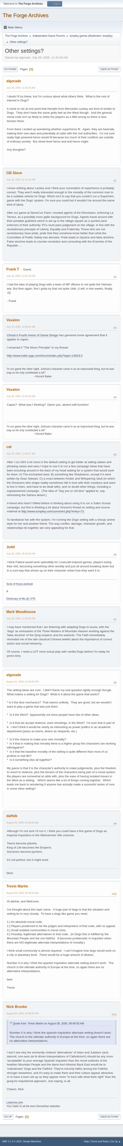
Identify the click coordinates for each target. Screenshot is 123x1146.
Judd (10, 547)
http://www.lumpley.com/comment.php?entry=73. (53, 511)
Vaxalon (13, 320)
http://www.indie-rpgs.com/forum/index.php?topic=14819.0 (44, 355)
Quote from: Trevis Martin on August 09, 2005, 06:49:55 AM (48, 1023)
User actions (109, 69)
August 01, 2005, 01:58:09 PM (22, 681)
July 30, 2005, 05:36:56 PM (20, 553)
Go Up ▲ (116, 1141)
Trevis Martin (17, 886)
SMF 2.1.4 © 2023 (12, 1141)
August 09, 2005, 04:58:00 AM (22, 822)
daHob (11, 816)
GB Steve (14, 173)
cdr (9, 447)
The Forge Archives (25, 15)
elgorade (13, 81)
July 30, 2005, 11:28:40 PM (20, 618)
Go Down (10, 69)
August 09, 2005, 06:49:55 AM (22, 893)
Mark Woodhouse (21, 612)
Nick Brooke (16, 1007)
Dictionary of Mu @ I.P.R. (21, 598)
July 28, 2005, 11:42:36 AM (20, 87)
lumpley (107, 35)
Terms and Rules (100, 1141)
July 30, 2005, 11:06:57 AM (20, 453)
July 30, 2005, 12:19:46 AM (20, 396)
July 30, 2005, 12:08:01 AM (20, 326)
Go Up (8, 1116)
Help (86, 1141)
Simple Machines (32, 1141)
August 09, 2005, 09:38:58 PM (22, 1013)
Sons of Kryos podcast (19, 584)
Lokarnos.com (14, 1102)
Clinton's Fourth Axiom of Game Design (32, 335)
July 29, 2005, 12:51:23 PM (20, 276)
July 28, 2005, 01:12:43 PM (20, 179)
